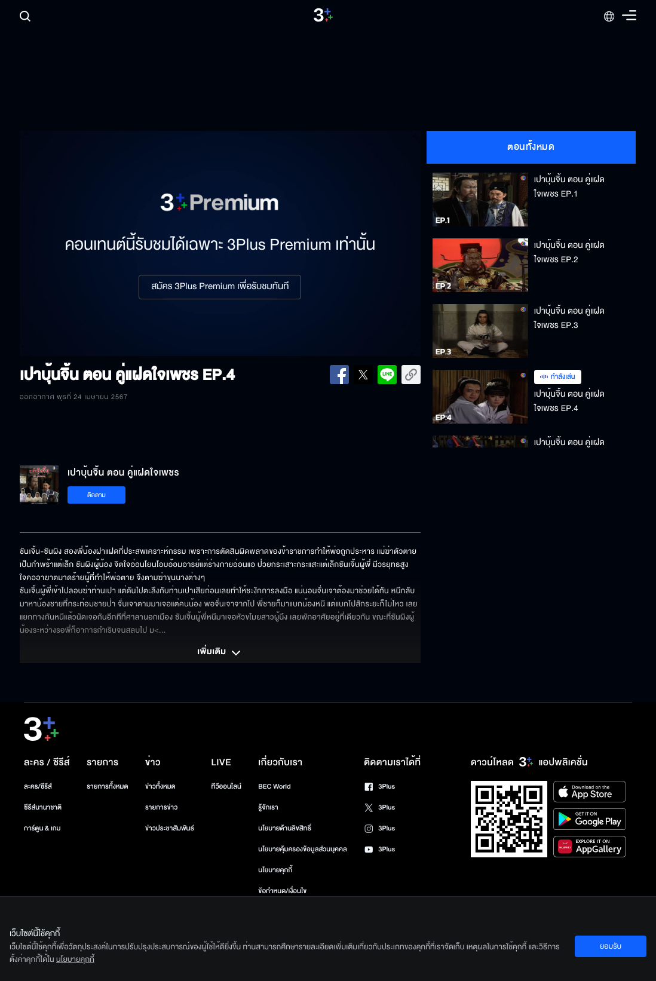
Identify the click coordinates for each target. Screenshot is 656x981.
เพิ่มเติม (220, 653)
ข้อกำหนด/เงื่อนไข (282, 891)
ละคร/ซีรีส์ (38, 786)
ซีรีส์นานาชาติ (43, 807)
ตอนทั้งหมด (530, 147)
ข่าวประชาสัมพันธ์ (169, 828)
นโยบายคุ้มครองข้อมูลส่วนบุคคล (302, 849)
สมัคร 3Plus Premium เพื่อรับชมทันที (220, 287)
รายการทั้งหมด (107, 786)
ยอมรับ (610, 946)
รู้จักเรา (268, 807)
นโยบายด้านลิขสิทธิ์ (284, 828)
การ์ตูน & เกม (42, 828)
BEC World (274, 786)
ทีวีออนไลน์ (226, 786)
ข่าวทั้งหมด (160, 786)
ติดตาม (96, 495)
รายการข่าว (161, 807)
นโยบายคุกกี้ (275, 870)
